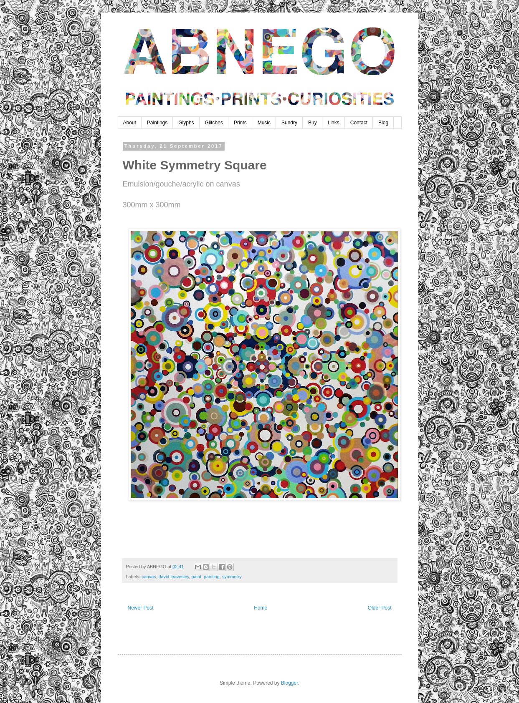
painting (212, 576)
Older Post (380, 608)
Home (260, 608)
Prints (240, 123)
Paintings (157, 123)
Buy (312, 123)
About (129, 123)
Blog (383, 123)
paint (196, 576)
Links (333, 123)
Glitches (214, 123)
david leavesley (174, 576)
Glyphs (186, 123)
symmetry (232, 576)
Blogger (289, 683)
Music (264, 123)
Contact (358, 123)
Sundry (289, 123)
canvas (149, 576)
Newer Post (141, 608)
